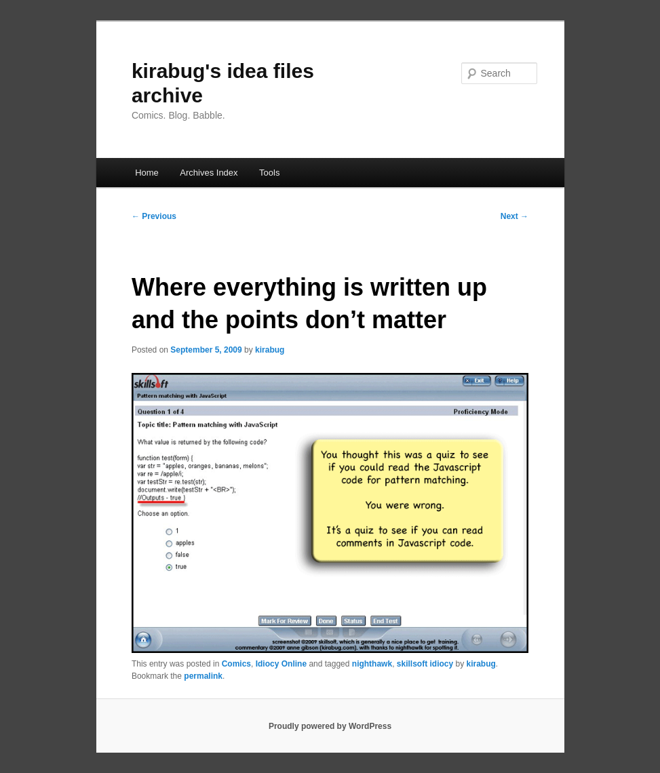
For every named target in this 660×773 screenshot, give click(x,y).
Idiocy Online (281, 664)
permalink (203, 676)
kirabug (269, 350)
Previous (154, 216)
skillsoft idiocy (425, 664)
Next (514, 216)
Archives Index (208, 172)
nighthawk (372, 664)
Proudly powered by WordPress (330, 726)
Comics (236, 664)
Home (147, 172)
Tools (269, 172)
